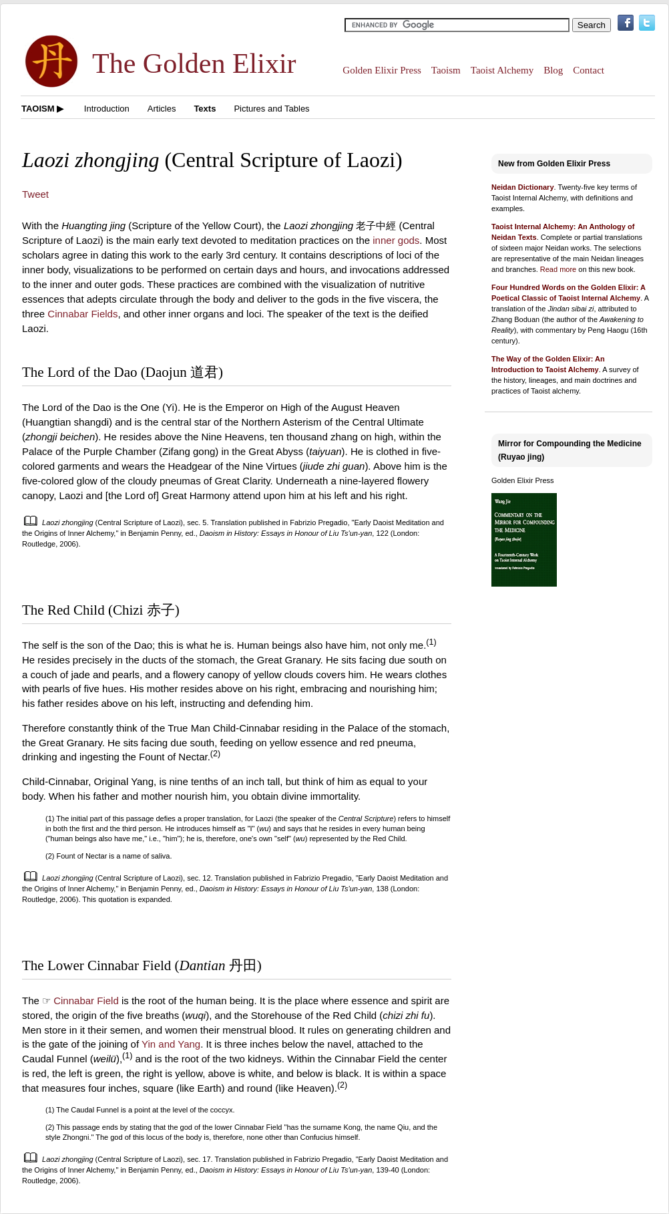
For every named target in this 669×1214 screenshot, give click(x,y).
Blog (553, 70)
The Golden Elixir (194, 63)
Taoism (446, 70)
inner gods (396, 240)
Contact (588, 70)
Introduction (107, 109)
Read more (558, 269)
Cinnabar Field (86, 1000)
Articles (162, 109)
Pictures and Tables (271, 109)
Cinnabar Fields (82, 313)
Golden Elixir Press (382, 70)
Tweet (35, 194)
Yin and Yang (171, 1044)
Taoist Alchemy (502, 70)
